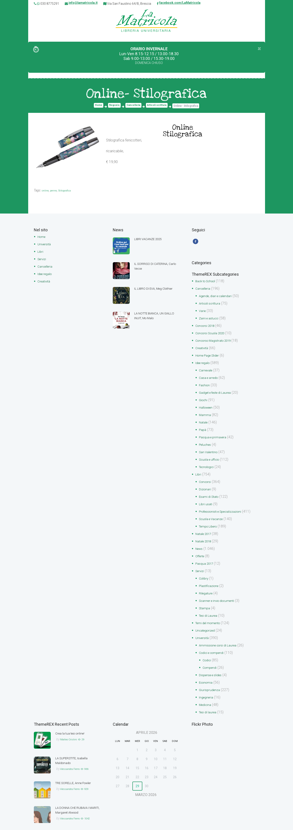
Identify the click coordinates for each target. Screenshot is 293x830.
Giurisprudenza (210, 679)
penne (56, 191)
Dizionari (205, 485)
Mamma (205, 413)
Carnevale (207, 369)
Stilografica (70, 191)
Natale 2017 (205, 528)
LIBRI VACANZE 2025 (151, 239)
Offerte (200, 550)
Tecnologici (208, 463)
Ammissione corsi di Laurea (221, 636)
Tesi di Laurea (210, 607)
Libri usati (206, 499)
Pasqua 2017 (205, 557)
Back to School (207, 283)
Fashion (205, 384)
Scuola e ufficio (211, 456)
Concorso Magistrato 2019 (216, 341)
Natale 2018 (205, 535)
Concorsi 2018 (207, 326)
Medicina (206, 694)
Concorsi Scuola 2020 (213, 333)
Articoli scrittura (158, 106)
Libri (40, 251)
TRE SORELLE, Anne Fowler (76, 771)
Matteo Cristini (70, 728)
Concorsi (206, 477)
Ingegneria (207, 686)
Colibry (204, 571)
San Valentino (210, 449)
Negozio (113, 106)
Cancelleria (133, 106)
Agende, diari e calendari (218, 297)
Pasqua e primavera (215, 434)
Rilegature (207, 586)
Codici (207, 650)
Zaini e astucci (210, 319)
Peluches (206, 441)
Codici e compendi (214, 643)
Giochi (204, 398)
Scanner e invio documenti (220, 593)
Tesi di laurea (209, 701)
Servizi (42, 259)
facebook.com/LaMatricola (180, 3)
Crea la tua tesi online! (72, 722)
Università (45, 244)
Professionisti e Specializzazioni (224, 506)
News (199, 542)
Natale (204, 420)
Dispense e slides (212, 665)
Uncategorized (207, 622)
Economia (207, 672)
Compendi (211, 658)
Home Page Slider (209, 355)
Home (97, 106)
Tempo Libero (210, 521)
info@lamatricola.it (83, 3)
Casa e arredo (210, 377)
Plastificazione (210, 578)
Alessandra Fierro (72, 757)
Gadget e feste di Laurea (218, 391)
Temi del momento (210, 614)
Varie (203, 312)
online (46, 191)
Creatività (44, 280)
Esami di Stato (210, 492)
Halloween (207, 405)
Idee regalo (46, 273)
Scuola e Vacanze (213, 514)
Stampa (205, 600)
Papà (203, 427)
